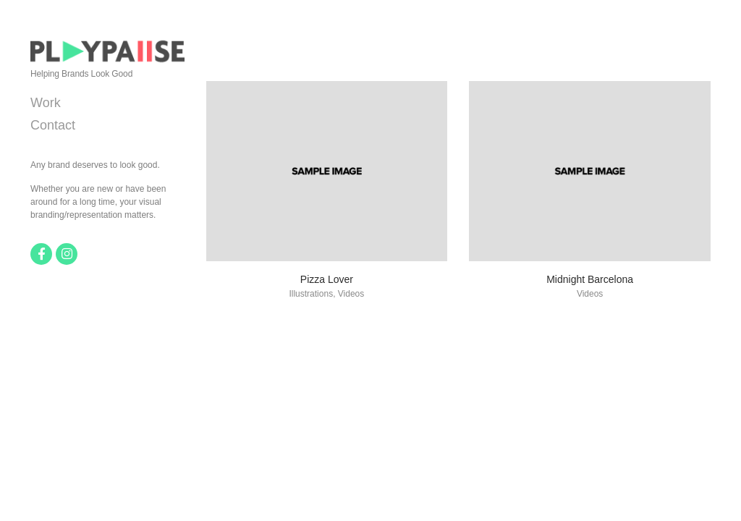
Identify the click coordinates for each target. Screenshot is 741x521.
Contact (52, 125)
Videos (351, 294)
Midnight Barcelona (589, 279)
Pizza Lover (326, 279)
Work (45, 103)
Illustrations (311, 294)
